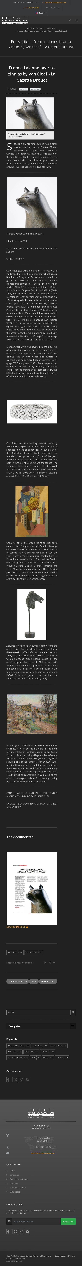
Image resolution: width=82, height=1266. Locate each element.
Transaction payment (19, 1179)
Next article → (48, 981)
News (34, 981)
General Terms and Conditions (38, 1256)
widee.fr (19, 1261)
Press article (50, 28)
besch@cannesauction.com (54, 2)
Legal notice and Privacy (65, 1256)
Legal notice (15, 1192)
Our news (38, 28)
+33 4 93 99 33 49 (31, 8)
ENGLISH (40, 13)
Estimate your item (18, 1187)
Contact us (52, 8)
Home (29, 28)
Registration (68, 1221)
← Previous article (17, 981)
